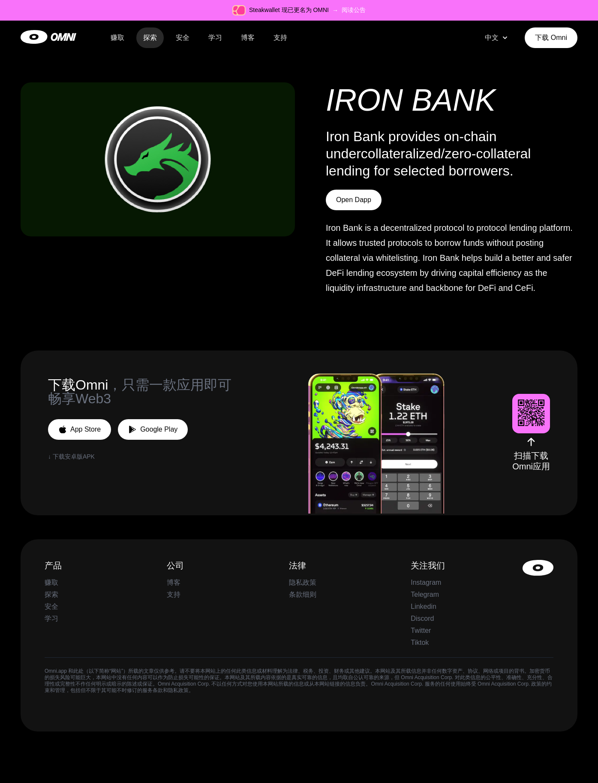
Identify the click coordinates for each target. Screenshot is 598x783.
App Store (79, 429)
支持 (280, 37)
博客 (248, 37)
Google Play (152, 429)
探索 (150, 37)
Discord (422, 618)
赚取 (117, 37)
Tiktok (420, 642)
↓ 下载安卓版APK (71, 456)
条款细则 (302, 594)
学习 (215, 37)
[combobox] (497, 37)
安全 (182, 37)
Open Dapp (353, 199)
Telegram (425, 594)
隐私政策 (302, 582)
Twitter (421, 630)
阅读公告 (354, 9)
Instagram (426, 582)
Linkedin (423, 606)
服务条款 (152, 690)
